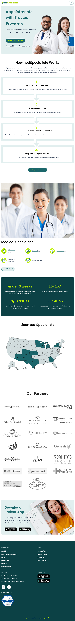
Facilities (4, 551)
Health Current (43, 560)
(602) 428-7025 (11, 579)
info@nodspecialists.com (16, 582)
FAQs (3, 557)
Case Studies (5, 560)
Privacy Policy (42, 554)
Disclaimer (41, 557)
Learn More (8, 269)
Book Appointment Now (15, 40)
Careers (4, 563)
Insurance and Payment (9, 554)
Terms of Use (42, 551)
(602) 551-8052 (13, 575)
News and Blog (6, 567)
